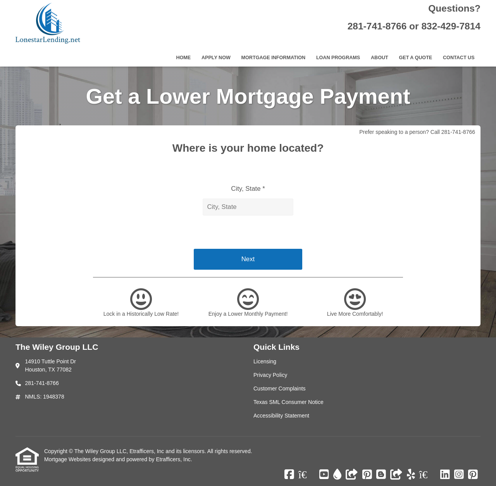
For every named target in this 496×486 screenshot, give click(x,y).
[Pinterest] (367, 475)
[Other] (352, 475)
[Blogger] (381, 475)
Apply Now (216, 57)
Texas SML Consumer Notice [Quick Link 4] (288, 402)
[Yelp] (411, 475)
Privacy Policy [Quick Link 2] (270, 375)
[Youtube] (324, 475)
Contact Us (459, 57)
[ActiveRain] (337, 475)
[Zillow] (306, 475)
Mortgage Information (273, 57)
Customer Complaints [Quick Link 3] (279, 388)
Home (183, 57)
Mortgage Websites (68, 459)
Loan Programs (338, 57)
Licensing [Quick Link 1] (264, 361)
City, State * (248, 188)
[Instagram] (459, 475)
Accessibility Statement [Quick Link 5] (281, 415)
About (379, 57)
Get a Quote (415, 57)
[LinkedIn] (445, 475)
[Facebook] (289, 475)
